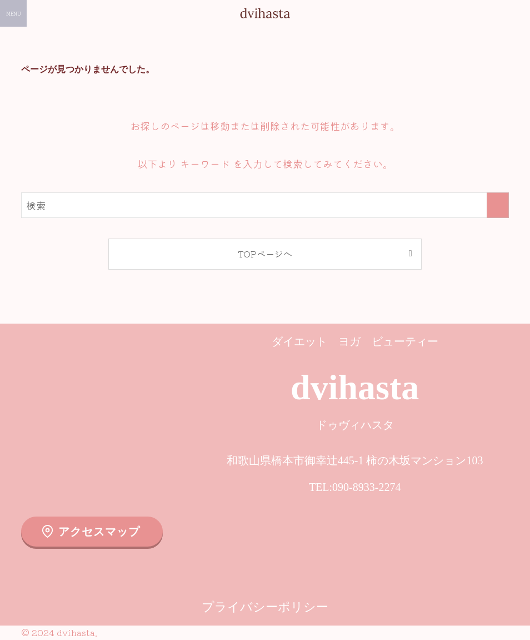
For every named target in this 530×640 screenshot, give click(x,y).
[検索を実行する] (498, 205)
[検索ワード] (265, 205)
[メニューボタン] (13, 13)
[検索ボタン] (516, 13)
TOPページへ (265, 253)
